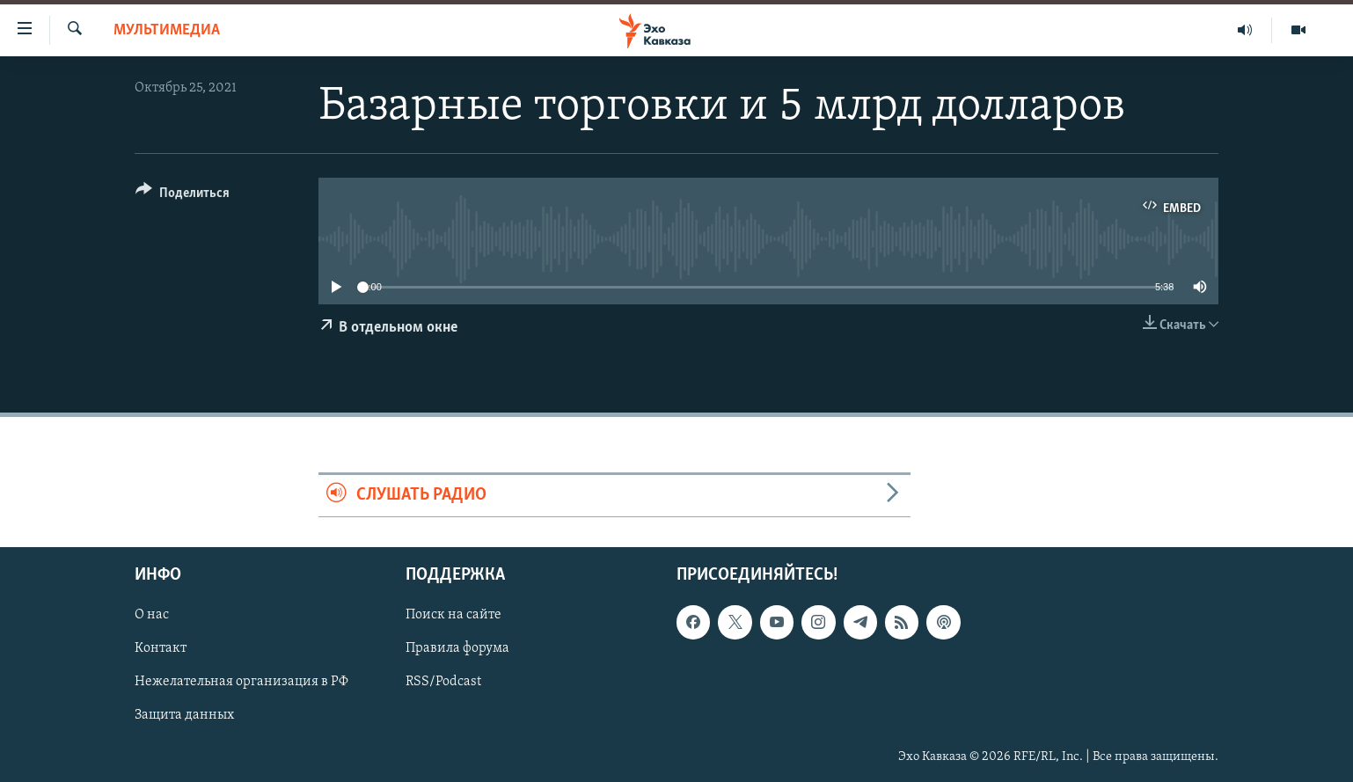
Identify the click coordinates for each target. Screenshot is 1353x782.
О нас (152, 615)
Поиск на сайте (453, 615)
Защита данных (184, 715)
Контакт (160, 648)
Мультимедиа (166, 30)
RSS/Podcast (443, 682)
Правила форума (457, 648)
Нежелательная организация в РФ (241, 682)
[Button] (182, 196)
